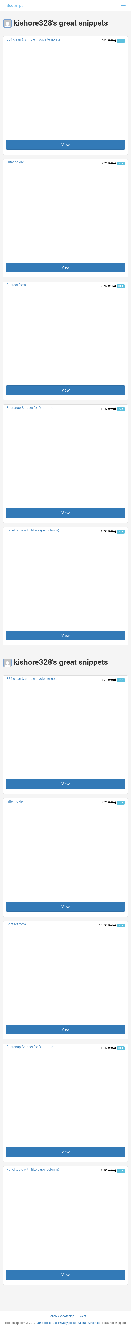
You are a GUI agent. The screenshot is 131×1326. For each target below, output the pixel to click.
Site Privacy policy (64, 1323)
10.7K (105, 285)
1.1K (106, 408)
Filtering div (15, 162)
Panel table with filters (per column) (32, 530)
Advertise (94, 1323)
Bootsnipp (15, 5)
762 (106, 163)
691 (106, 40)
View (65, 144)
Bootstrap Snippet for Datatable (29, 408)
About (82, 1323)
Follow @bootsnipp (61, 1316)
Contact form (16, 285)
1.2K (106, 531)
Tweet (82, 1316)
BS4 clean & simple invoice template (33, 39)
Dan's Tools (43, 1323)
